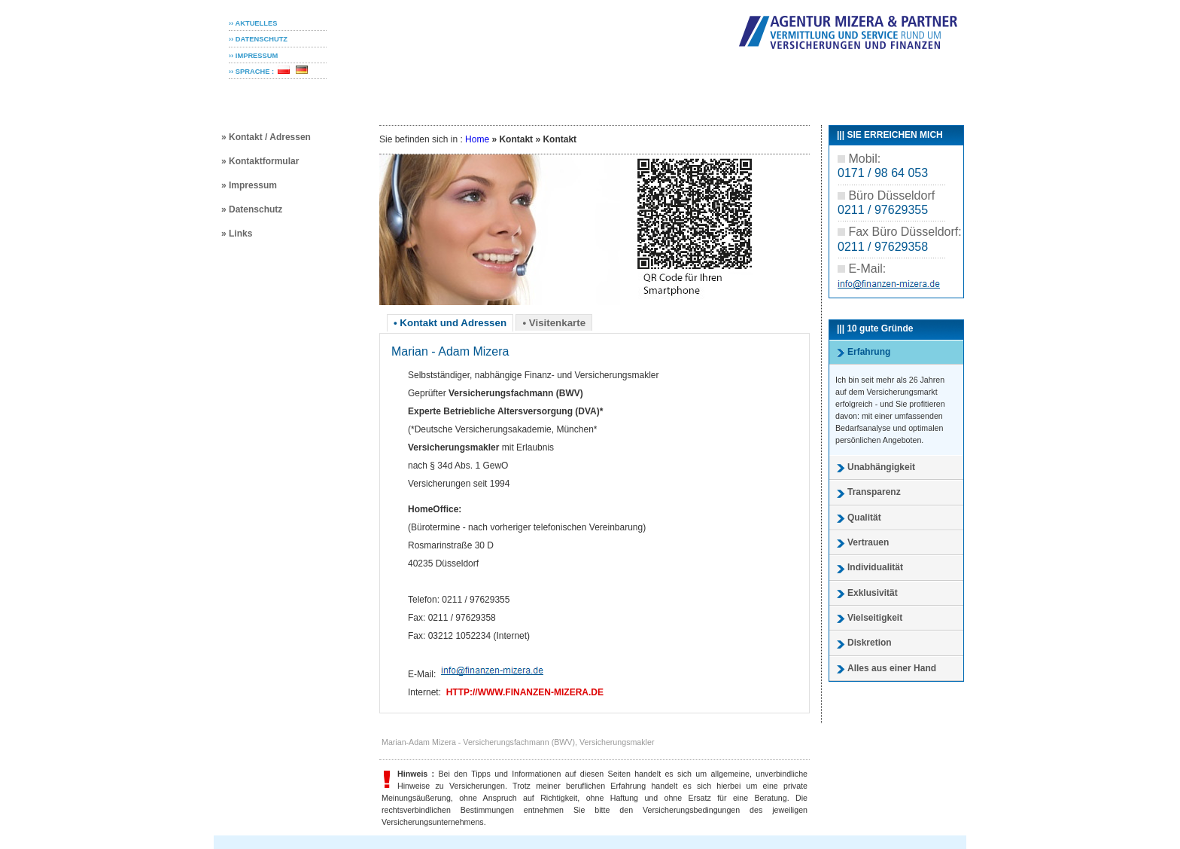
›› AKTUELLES (253, 23)
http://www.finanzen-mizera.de (525, 692)
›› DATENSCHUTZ (258, 39)
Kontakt (848, 92)
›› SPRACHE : (251, 71)
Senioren (508, 92)
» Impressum (249, 185)
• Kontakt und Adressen (450, 322)
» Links (236, 233)
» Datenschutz (251, 209)
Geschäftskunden (592, 92)
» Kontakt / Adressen (266, 137)
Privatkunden (434, 92)
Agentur (791, 92)
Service (735, 92)
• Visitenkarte (553, 322)
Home (477, 139)
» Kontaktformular (260, 161)
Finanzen (674, 92)
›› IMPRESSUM (253, 56)
